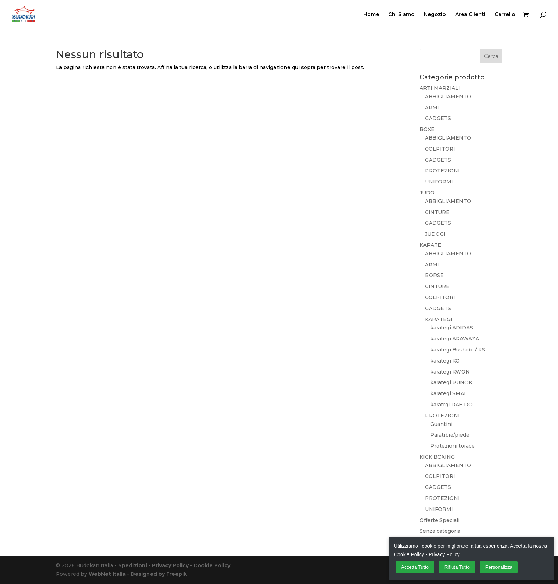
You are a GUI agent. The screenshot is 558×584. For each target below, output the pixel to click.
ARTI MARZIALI (440, 88)
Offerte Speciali (439, 520)
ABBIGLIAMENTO (448, 96)
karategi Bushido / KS (457, 349)
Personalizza (498, 567)
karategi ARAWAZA (454, 338)
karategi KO (445, 361)
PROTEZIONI (442, 170)
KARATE (430, 245)
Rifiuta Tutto (457, 567)
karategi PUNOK (451, 382)
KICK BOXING (437, 457)
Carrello (505, 14)
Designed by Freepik (159, 574)
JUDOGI (435, 234)
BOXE (427, 129)
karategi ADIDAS (451, 327)
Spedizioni (132, 565)
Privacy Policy (170, 565)
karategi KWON (450, 372)
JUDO (427, 192)
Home (371, 14)
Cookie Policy (212, 565)
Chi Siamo (401, 14)
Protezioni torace (452, 446)
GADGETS (438, 118)
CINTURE (437, 212)
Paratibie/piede (449, 435)
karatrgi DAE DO (451, 404)
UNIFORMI (439, 181)
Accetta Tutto (415, 567)
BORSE (434, 275)
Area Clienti (470, 14)
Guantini (441, 424)
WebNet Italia (107, 574)
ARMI (432, 107)
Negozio (435, 14)
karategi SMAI (448, 393)
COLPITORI (440, 149)
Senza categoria (440, 531)
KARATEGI (438, 319)
